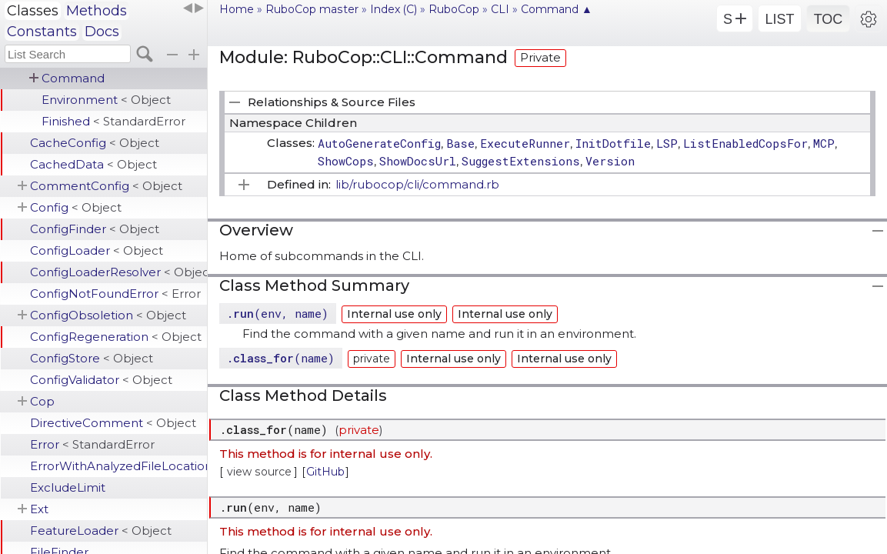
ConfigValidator (101, 379)
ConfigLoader (96, 250)
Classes (32, 10)
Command (73, 78)
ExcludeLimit (67, 487)
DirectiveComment (113, 423)
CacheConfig (94, 142)
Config (76, 207)
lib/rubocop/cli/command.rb (417, 184)
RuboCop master (311, 9)
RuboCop (453, 9)
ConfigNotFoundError (115, 293)
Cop (42, 401)
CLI (500, 9)
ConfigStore (91, 358)
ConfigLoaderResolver (118, 272)
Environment (106, 99)
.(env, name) (277, 313)
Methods (96, 10)
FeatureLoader (101, 530)
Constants (42, 31)
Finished (113, 121)
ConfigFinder (94, 229)
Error (92, 444)
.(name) (280, 357)
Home (236, 9)
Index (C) (393, 9)
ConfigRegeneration (116, 336)
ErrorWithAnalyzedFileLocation (118, 466)
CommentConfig (106, 186)
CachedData (93, 164)
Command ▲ (556, 9)
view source (259, 472)
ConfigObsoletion (108, 315)
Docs (102, 31)
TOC (828, 19)
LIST (779, 19)
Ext (39, 509)
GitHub (325, 472)
